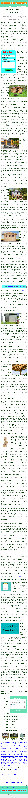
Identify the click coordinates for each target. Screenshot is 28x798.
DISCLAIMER (23, 6)
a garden (23, 24)
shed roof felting (11, 507)
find (6, 555)
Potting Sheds (10, 743)
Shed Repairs (15, 748)
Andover (24, 290)
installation (23, 118)
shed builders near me (17, 655)
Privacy (25, 787)
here (20, 576)
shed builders (22, 304)
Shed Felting (5, 745)
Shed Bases (20, 742)
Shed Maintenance (10, 742)
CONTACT (18, 6)
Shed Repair (14, 750)
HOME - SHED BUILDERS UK (14, 782)
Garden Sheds (5, 746)
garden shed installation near (17, 635)
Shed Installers (15, 753)
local (19, 80)
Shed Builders (21, 754)
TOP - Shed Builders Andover (9, 774)
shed (16, 98)
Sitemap (2, 787)
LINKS (10, 6)
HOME (6, 6)
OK (16, 797)
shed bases (16, 427)
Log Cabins (11, 754)
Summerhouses (10, 765)
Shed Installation (20, 743)
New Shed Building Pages (9, 787)
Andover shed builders (19, 582)
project (24, 206)
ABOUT (14, 6)
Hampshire (17, 617)
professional (6, 174)
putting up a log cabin (9, 666)
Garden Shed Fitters (19, 745)
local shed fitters (16, 683)
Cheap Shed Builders (16, 746)
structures (8, 161)
